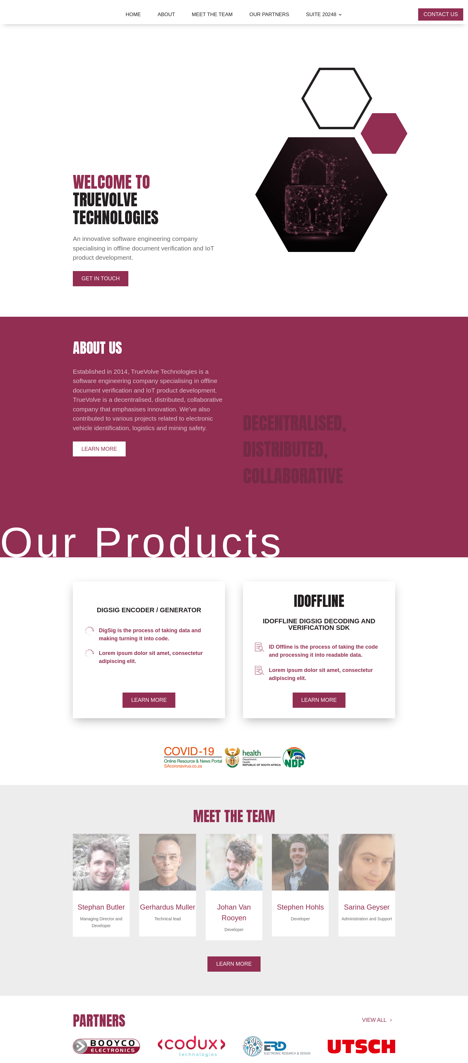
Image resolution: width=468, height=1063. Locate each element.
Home (133, 15)
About (166, 15)
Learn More (99, 449)
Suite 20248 (321, 15)
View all (374, 1020)
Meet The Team (212, 15)
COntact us (441, 14)
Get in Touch (100, 278)
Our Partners (269, 15)
